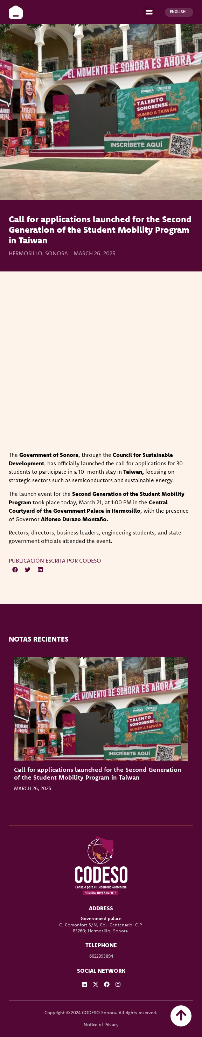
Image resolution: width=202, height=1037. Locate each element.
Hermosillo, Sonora (38, 253)
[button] (149, 12)
